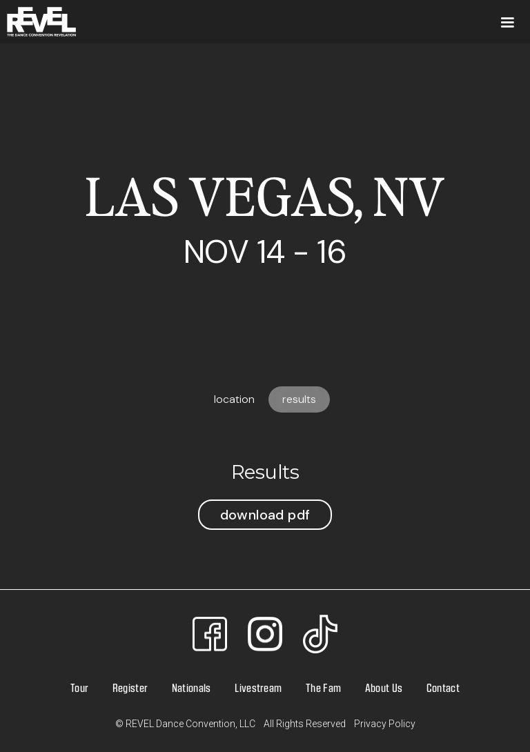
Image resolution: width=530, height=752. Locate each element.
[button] (507, 21)
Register (130, 687)
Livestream (258, 687)
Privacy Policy (384, 723)
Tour (79, 687)
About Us (384, 687)
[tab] (234, 399)
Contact (443, 687)
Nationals (191, 687)
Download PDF (265, 515)
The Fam (323, 687)
